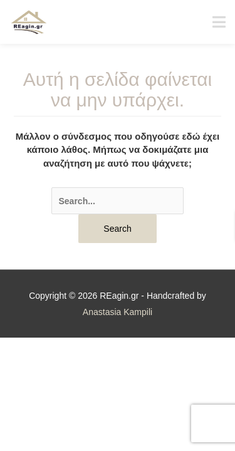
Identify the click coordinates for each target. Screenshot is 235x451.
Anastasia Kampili (117, 312)
